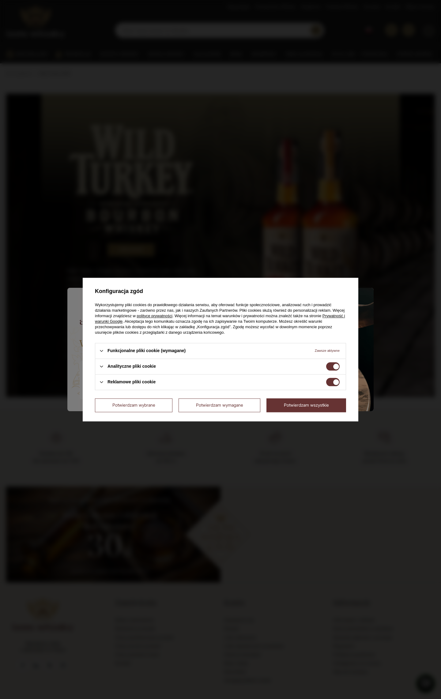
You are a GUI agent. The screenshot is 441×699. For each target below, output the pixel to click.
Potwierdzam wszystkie (306, 405)
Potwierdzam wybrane (133, 405)
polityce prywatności (154, 316)
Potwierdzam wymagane (219, 405)
